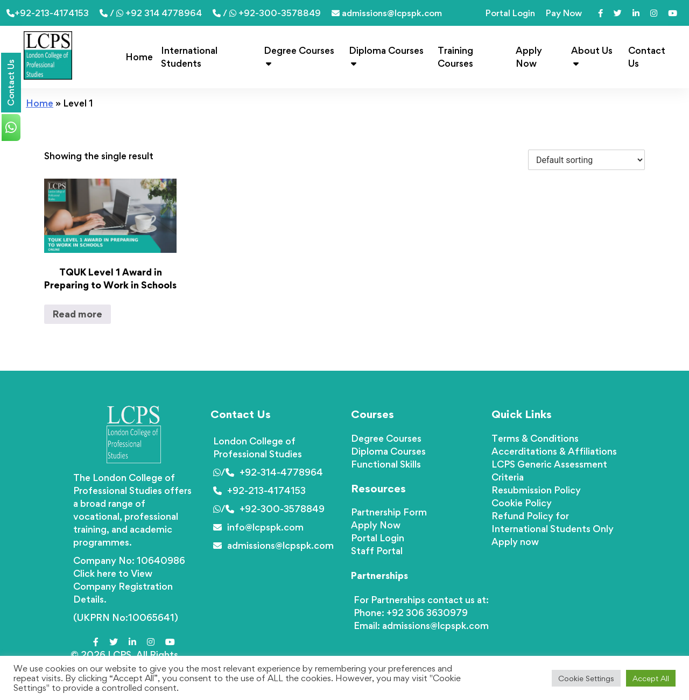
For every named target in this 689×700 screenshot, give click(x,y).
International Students (189, 57)
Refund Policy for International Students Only (552, 522)
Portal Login (510, 13)
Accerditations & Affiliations (554, 451)
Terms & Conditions (535, 438)
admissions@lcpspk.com (387, 13)
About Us (592, 56)
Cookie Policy (521, 502)
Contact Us (646, 57)
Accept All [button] (650, 678)
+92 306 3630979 (427, 612)
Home (139, 56)
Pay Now (564, 13)
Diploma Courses (386, 56)
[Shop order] (586, 160)
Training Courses (455, 57)
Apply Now (529, 57)
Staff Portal (377, 550)
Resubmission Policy (536, 490)
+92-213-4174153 (47, 13)
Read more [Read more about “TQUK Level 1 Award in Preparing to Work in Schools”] (77, 314)
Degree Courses (299, 56)
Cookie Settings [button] (586, 678)
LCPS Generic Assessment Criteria (549, 470)
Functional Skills (386, 464)
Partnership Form (389, 512)
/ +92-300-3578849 (267, 13)
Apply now (515, 541)
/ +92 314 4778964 (151, 13)
